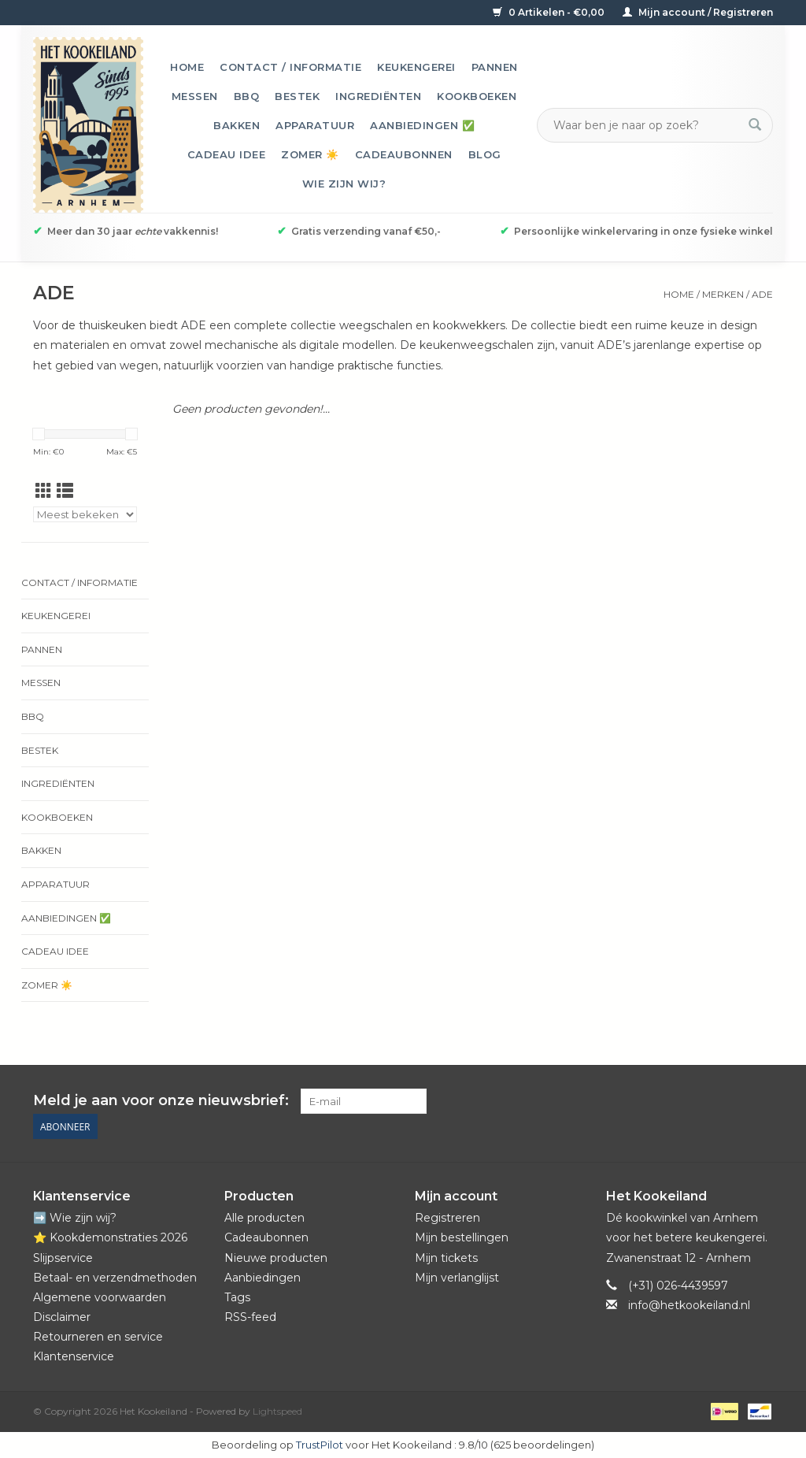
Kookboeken (476, 96)
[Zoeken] (645, 125)
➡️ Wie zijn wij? (74, 1218)
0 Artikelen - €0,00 (550, 12)
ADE (762, 294)
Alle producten (264, 1218)
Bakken (236, 125)
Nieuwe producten (275, 1258)
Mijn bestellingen (461, 1237)
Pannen (494, 67)
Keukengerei (416, 67)
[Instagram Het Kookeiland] (760, 1101)
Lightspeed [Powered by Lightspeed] (277, 1411)
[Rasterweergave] (43, 491)
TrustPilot (319, 1444)
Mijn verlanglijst (457, 1278)
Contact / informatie (290, 67)
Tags (237, 1297)
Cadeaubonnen (404, 154)
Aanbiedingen (262, 1278)
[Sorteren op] (85, 514)
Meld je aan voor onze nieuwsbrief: (161, 1101)
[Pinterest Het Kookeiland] (703, 1101)
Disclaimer (62, 1317)
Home (187, 67)
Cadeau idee (226, 154)
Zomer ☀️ (310, 154)
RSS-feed (250, 1317)
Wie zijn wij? (344, 183)
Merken (723, 294)
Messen (195, 96)
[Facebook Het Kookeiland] (675, 1101)
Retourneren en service (98, 1337)
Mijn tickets (446, 1258)
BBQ (247, 96)
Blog (484, 154)
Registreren (447, 1218)
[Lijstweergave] (65, 491)
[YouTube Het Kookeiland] (732, 1101)
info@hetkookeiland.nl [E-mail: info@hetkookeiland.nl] (689, 1305)
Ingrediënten (378, 96)
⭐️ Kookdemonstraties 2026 (110, 1237)
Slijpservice (63, 1258)
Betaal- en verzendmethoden (115, 1278)
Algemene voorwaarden (99, 1297)
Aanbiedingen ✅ (422, 125)
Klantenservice (73, 1356)
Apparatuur (314, 125)
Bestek (297, 96)
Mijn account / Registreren (698, 12)
